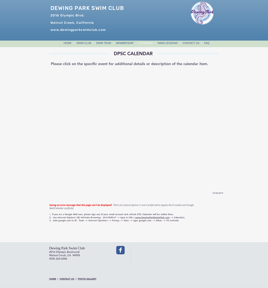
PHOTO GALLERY (87, 278)
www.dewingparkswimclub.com (78, 30)
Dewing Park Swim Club (67, 248)
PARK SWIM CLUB (98, 8)
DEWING (61, 8)
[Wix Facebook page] (120, 250)
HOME (52, 278)
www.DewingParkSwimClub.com (152, 217)
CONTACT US (67, 278)
